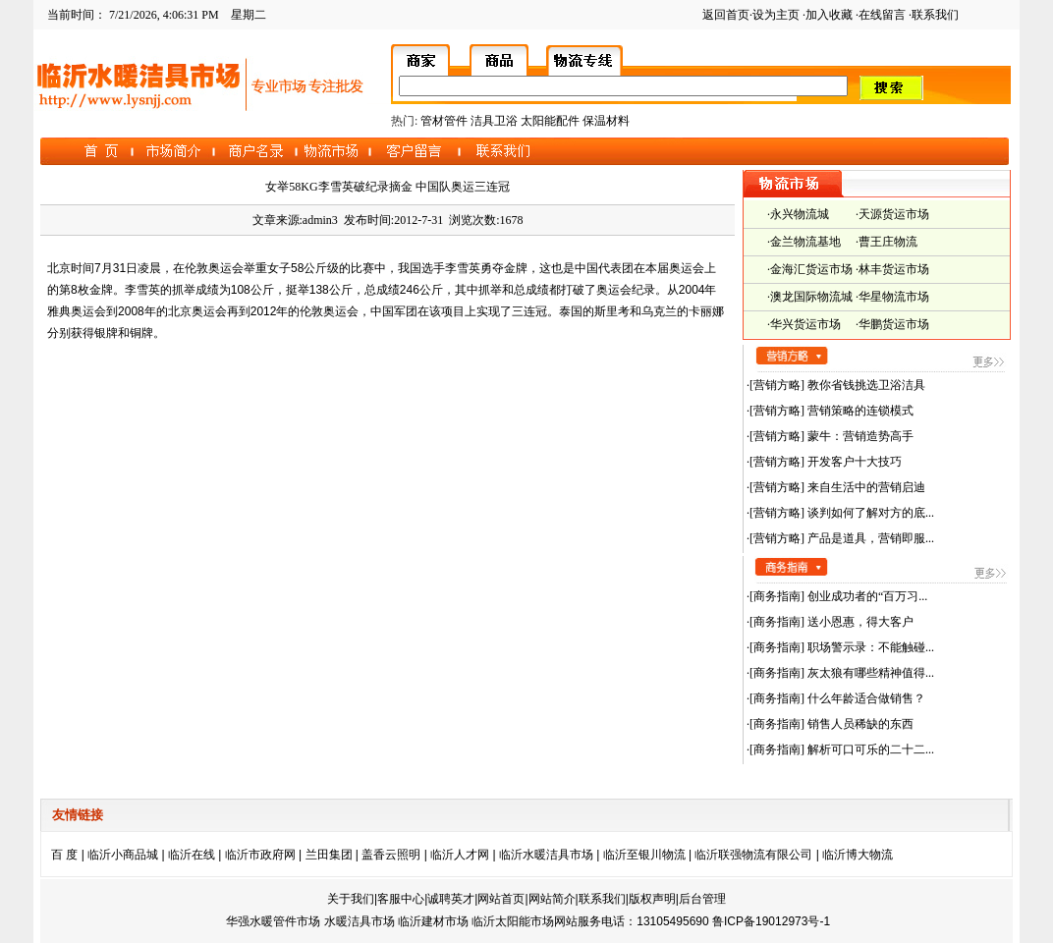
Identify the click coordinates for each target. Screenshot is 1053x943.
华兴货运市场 (805, 324)
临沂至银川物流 (644, 854)
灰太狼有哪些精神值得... (869, 673)
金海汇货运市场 (811, 269)
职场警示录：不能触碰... (869, 647)
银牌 (106, 333)
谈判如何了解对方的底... (869, 513)
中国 (586, 268)
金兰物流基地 (805, 242)
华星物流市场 (894, 297)
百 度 (64, 854)
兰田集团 (329, 854)
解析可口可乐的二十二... (869, 749)
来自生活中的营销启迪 (864, 487)
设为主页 (776, 15)
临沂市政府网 (260, 854)
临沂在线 (191, 854)
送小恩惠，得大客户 (859, 622)
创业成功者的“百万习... (865, 596)
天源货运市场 (894, 214)
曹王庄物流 (888, 242)
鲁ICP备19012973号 (765, 921)
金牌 (515, 268)
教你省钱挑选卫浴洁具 (864, 385)
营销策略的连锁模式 (859, 410)
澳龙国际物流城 (811, 297)
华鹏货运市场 (894, 324)
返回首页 (725, 15)
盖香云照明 (390, 854)
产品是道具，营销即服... (869, 538)
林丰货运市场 (894, 269)
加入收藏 (829, 15)
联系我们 (935, 15)
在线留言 (882, 15)
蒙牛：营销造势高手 (859, 436)
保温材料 (606, 121)
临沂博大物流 (857, 854)
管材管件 (444, 121)
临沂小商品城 (122, 854)
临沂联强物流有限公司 (753, 854)
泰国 (570, 311)
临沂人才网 (459, 854)
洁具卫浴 (494, 121)
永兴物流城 (799, 214)
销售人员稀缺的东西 (859, 724)
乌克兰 (659, 311)
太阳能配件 (550, 121)
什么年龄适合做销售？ (864, 698)
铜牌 (141, 333)
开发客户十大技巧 (853, 462)
